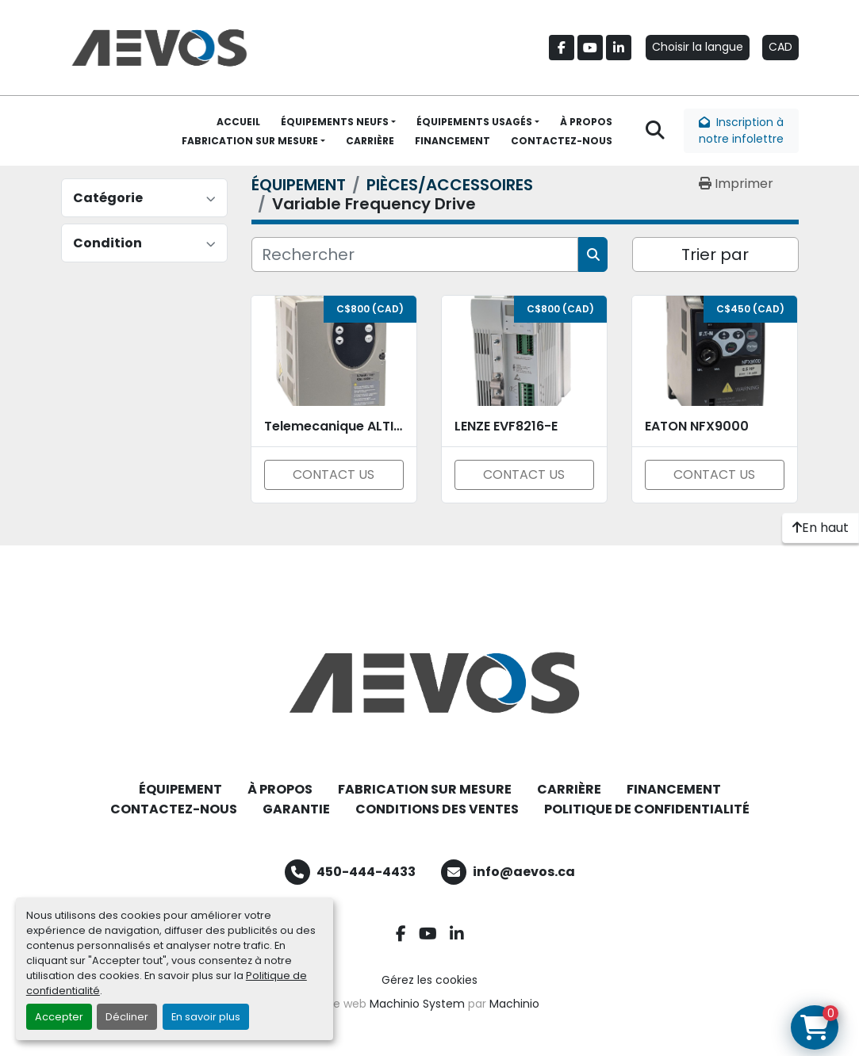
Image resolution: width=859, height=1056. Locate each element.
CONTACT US (333, 474)
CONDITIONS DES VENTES (437, 809)
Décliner (126, 1016)
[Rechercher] (415, 254)
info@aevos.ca (524, 872)
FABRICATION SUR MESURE (250, 140)
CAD (780, 47)
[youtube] (590, 47)
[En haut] (820, 528)
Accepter (59, 1016)
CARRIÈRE (370, 140)
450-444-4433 (366, 872)
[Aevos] (430, 682)
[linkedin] (618, 47)
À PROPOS (586, 121)
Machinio (514, 1004)
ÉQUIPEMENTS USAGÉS (474, 121)
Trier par (715, 254)
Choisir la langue (697, 47)
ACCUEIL (238, 121)
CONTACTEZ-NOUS (561, 140)
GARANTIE (296, 809)
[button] (338, 122)
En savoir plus (205, 1016)
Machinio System (417, 1004)
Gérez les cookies (429, 980)
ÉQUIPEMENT (180, 789)
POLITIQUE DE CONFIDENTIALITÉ (647, 809)
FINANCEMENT (452, 140)
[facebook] (561, 47)
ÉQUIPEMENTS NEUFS (335, 121)
